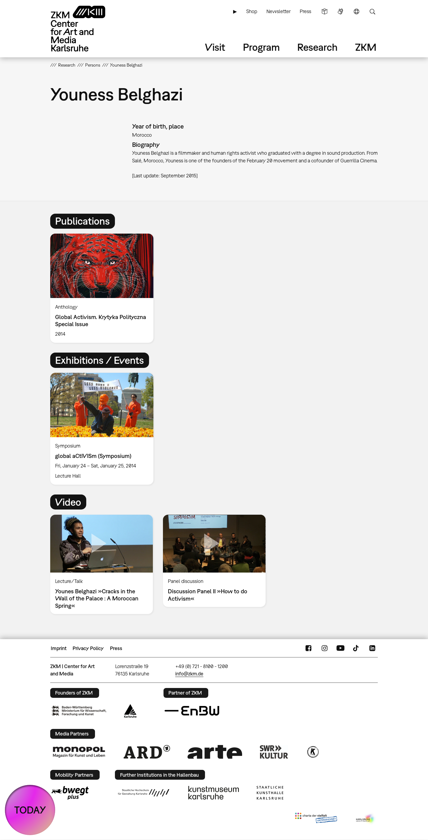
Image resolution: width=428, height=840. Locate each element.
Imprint (59, 648)
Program (261, 47)
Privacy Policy (88, 648)
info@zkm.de (189, 674)
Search (372, 11)
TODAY (30, 810)
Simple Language (324, 11)
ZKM (365, 47)
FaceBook (308, 648)
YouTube (340, 648)
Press (305, 11)
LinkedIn (372, 648)
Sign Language (340, 11)
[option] (104, 288)
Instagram (324, 648)
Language (356, 11)
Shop (251, 11)
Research (317, 47)
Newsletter (278, 11)
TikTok (356, 648)
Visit (215, 47)
